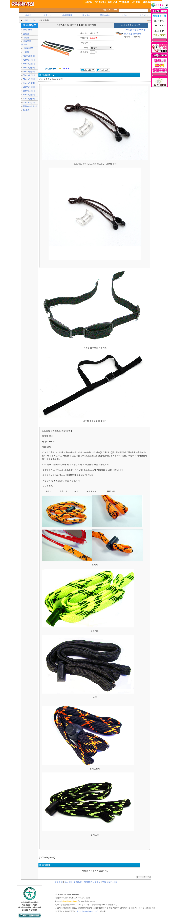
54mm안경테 (29, 83)
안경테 (124, 15)
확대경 (28, 15)
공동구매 (59, 882)
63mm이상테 (29, 102)
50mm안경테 (29, 75)
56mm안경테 (29, 87)
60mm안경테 (29, 95)
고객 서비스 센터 (109, 882)
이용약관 (78, 882)
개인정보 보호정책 (92, 882)
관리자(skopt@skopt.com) (87, 911)
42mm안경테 (29, 60)
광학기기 (48, 15)
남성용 (26, 33)
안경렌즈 (144, 15)
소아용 (26, 52)
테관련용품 (28, 48)
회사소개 (68, 882)
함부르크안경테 (30, 106)
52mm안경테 (29, 79)
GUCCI (26, 110)
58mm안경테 (29, 91)
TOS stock (27, 30)
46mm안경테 (29, 67)
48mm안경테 (29, 71)
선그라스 (86, 15)
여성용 (26, 37)
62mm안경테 (29, 98)
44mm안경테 (29, 64)
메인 (26, 20)
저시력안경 (67, 15)
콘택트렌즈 (105, 15)
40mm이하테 (29, 56)
